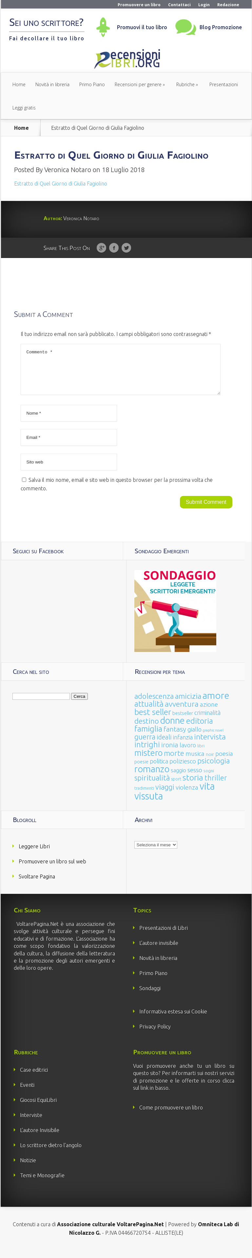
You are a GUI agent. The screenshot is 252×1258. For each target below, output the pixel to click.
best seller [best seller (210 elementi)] (152, 719)
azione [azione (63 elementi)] (209, 712)
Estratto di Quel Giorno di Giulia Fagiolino (60, 184)
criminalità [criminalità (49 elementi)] (207, 720)
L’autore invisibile (158, 951)
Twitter (126, 248)
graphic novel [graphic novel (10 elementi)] (213, 738)
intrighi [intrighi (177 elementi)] (147, 752)
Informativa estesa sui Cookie (173, 1019)
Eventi (27, 1093)
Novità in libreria (52, 84)
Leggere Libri (34, 854)
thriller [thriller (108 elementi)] (215, 786)
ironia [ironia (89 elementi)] (169, 753)
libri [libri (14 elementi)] (200, 754)
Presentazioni (223, 84)
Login (204, 5)
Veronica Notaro (67, 169)
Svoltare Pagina (37, 884)
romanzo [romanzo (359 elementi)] (151, 777)
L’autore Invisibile (39, 1138)
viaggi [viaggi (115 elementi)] (164, 795)
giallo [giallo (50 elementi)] (194, 737)
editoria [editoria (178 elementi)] (199, 728)
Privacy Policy (155, 1034)
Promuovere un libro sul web (52, 869)
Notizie (28, 1168)
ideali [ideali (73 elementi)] (164, 745)
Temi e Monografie (42, 1183)
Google (101, 248)
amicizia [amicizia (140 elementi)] (188, 704)
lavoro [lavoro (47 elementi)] (188, 753)
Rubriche (185, 84)
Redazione (228, 5)
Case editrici (34, 1078)
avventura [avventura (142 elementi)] (182, 712)
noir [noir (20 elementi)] (210, 762)
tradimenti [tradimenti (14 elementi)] (144, 796)
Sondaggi (150, 996)
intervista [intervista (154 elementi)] (210, 744)
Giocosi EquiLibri (38, 1108)
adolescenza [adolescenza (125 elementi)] (154, 704)
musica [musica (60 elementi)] (194, 761)
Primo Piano (92, 84)
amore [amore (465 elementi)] (216, 703)
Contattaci (179, 5)
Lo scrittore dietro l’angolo (51, 1153)
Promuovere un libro (139, 5)
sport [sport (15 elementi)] (176, 786)
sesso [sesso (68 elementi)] (194, 777)
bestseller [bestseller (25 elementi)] (182, 721)
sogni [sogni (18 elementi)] (209, 778)
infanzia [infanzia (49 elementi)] (183, 745)
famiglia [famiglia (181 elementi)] (148, 736)
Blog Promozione (221, 27)
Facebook (114, 248)
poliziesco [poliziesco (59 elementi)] (182, 769)
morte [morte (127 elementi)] (174, 761)
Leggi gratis (24, 108)
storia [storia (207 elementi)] (193, 785)
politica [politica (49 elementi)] (159, 769)
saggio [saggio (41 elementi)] (178, 778)
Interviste (31, 1123)
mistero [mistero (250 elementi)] (148, 760)
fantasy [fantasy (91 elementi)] (175, 737)
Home (19, 84)
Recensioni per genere (138, 84)
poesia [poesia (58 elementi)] (224, 761)
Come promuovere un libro (171, 1115)
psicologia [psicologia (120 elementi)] (213, 768)
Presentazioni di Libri (163, 936)
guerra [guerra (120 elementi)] (144, 744)
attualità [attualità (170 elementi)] (149, 711)
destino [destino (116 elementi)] (146, 729)
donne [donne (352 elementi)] (172, 728)
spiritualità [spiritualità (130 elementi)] (152, 785)
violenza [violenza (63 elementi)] (187, 795)
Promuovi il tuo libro (142, 27)
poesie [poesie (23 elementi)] (141, 769)
